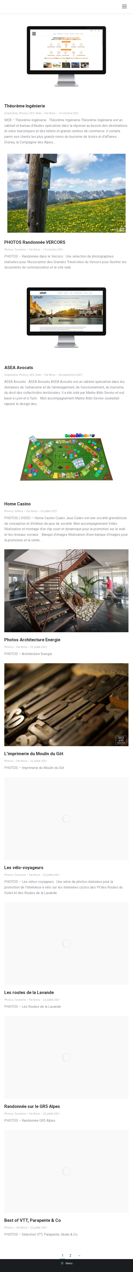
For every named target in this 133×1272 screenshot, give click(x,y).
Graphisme (11, 113)
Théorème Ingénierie (24, 106)
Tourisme (20, 249)
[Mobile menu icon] (124, 6)
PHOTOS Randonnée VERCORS (34, 242)
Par (50, 113)
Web (38, 113)
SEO (31, 113)
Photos (23, 113)
